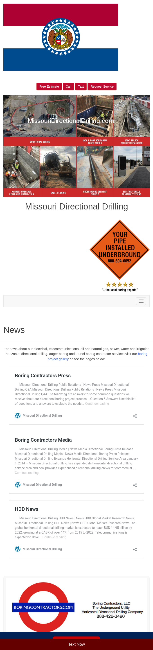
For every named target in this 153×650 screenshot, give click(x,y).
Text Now (76, 644)
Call (68, 86)
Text (81, 86)
